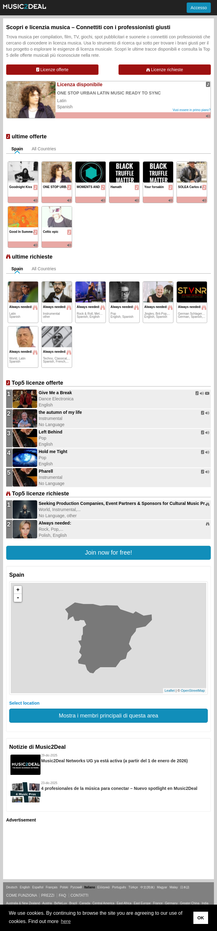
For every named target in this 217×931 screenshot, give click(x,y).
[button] (108, 553)
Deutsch (11, 887)
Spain (17, 148)
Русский (76, 887)
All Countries (44, 148)
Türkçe (133, 887)
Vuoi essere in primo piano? (191, 110)
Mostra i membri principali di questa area (108, 716)
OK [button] (200, 917)
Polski (64, 887)
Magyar (162, 887)
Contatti (79, 895)
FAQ (62, 895)
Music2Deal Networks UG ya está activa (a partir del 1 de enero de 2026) (114, 760)
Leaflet (170, 690)
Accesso (199, 7)
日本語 (184, 887)
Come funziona (21, 895)
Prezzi (47, 895)
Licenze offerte (52, 69)
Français (51, 887)
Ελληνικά (103, 887)
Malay (174, 887)
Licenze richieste (164, 69)
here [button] (66, 921)
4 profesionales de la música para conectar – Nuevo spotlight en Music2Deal (119, 788)
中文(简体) (147, 887)
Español (37, 887)
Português (119, 887)
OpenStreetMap (193, 690)
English (25, 887)
